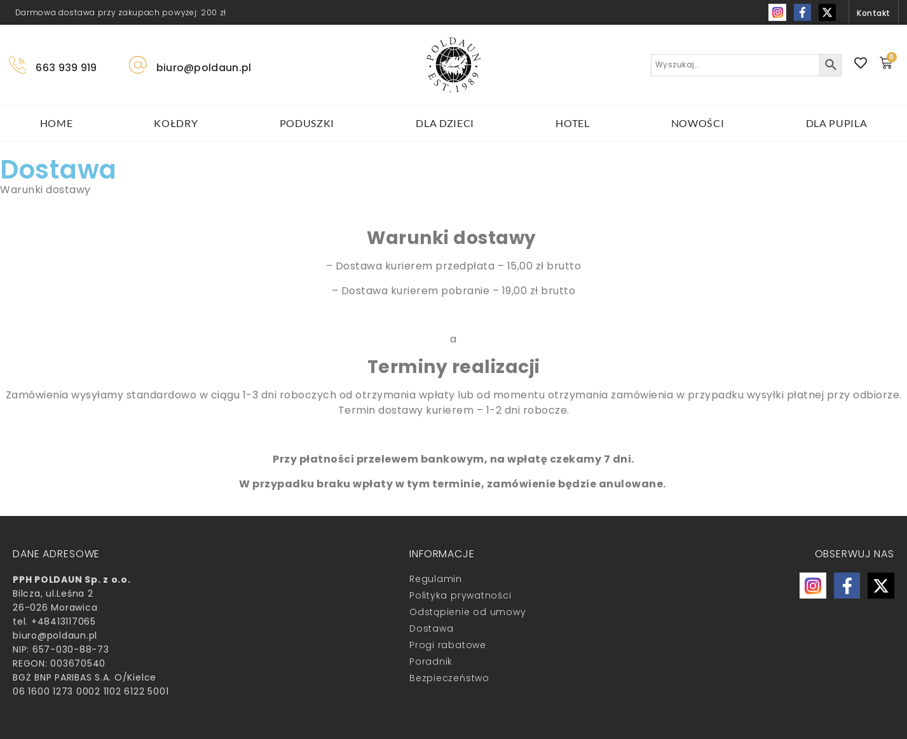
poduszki (307, 123)
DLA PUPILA (837, 123)
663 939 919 (66, 67)
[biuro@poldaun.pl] (138, 65)
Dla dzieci (445, 123)
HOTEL (573, 123)
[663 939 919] (18, 65)
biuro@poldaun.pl (204, 67)
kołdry (176, 123)
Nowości (698, 123)
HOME (56, 123)
